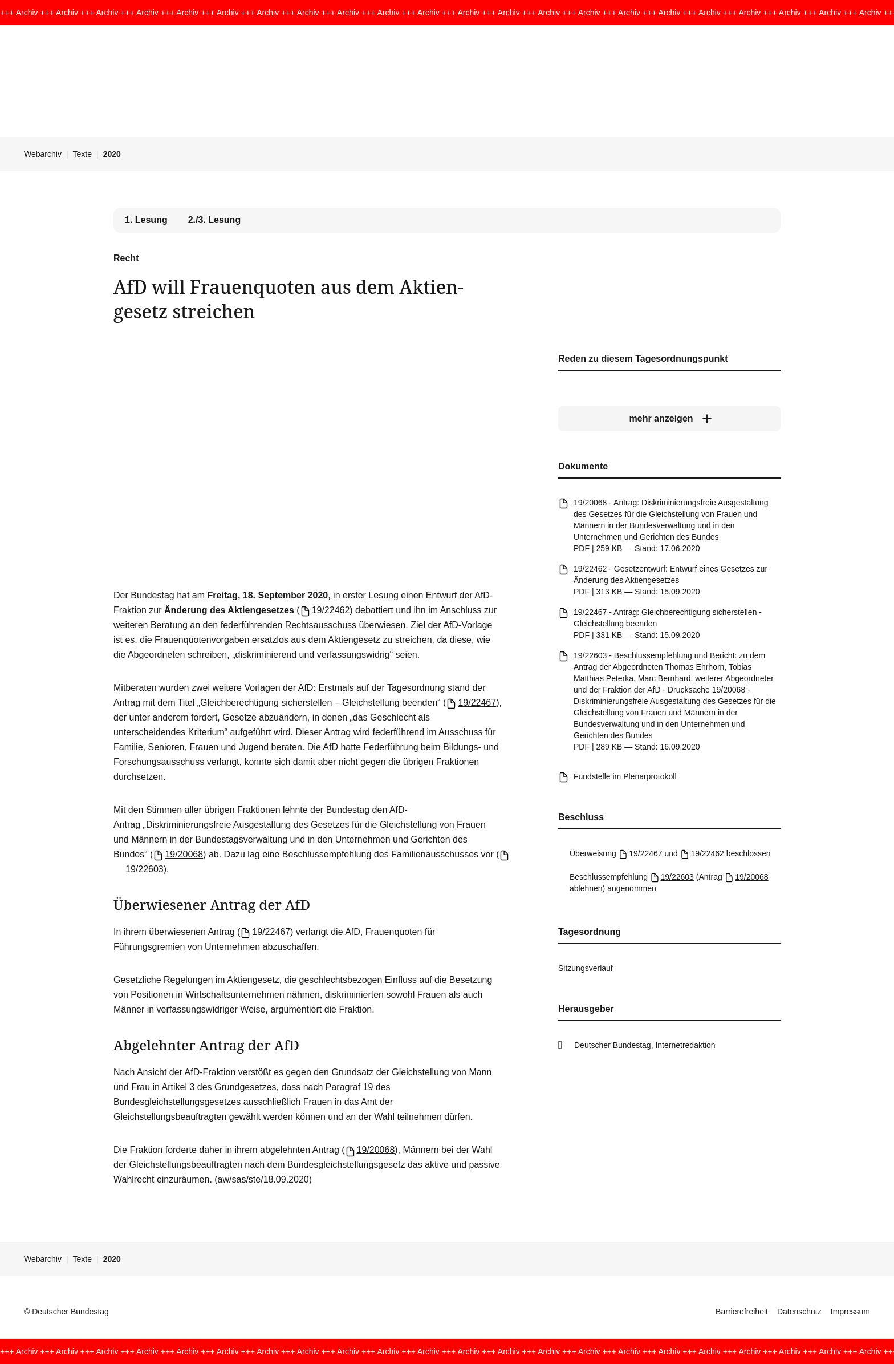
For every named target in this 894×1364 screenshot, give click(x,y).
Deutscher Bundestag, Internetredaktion (645, 1045)
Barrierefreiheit (742, 1311)
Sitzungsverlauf (585, 968)
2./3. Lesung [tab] (214, 220)
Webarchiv (43, 154)
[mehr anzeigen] (669, 418)
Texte (82, 154)
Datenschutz (799, 1311)
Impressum (850, 1311)
